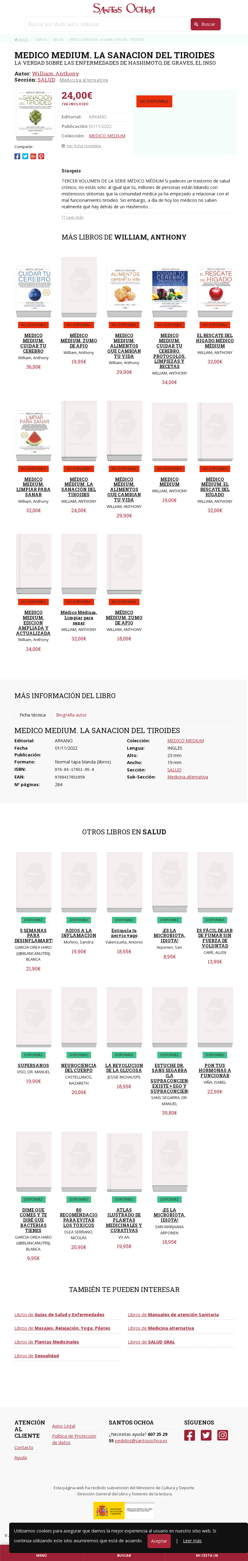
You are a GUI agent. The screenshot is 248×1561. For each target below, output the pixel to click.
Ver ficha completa (81, 145)
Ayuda (20, 1457)
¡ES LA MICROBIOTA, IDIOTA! (169, 936)
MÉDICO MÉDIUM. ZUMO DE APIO (78, 341)
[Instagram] (222, 1435)
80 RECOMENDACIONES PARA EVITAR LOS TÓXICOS (83, 1217)
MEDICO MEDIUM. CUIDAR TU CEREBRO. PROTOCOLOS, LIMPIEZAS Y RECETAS (169, 351)
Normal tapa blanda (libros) (83, 762)
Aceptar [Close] (159, 1541)
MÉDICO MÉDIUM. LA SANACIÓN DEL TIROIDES (78, 487)
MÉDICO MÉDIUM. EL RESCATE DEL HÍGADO (215, 487)
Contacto (23, 1447)
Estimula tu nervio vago (124, 933)
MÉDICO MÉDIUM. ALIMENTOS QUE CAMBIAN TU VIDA (124, 489)
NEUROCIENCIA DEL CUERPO (79, 1068)
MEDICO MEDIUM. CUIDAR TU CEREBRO (33, 343)
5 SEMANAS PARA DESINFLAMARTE (34, 936)
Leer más (192, 1541)
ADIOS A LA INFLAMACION (78, 933)
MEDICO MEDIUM (107, 136)
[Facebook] (189, 1435)
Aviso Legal (63, 1426)
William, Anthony (55, 73)
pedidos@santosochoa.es (141, 1441)
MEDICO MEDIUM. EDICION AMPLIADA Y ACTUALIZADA (33, 622)
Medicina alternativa (83, 80)
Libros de (59, 1314)
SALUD (46, 79)
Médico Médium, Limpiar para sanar (78, 617)
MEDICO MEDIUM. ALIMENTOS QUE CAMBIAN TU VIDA (124, 346)
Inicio (21, 39)
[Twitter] (206, 1435)
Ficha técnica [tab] (33, 715)
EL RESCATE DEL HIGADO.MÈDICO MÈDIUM (215, 341)
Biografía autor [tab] (71, 715)
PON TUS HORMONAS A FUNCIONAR (215, 1071)
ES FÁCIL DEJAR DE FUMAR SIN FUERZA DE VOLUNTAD (215, 938)
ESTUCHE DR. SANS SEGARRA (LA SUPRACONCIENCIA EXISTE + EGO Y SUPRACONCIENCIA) (174, 1078)
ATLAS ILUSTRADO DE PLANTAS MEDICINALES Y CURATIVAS (124, 1220)
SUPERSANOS (33, 1065)
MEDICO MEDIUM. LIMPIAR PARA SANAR (33, 487)
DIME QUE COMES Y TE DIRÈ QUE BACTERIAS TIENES (33, 1220)
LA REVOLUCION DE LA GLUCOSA (124, 1068)
